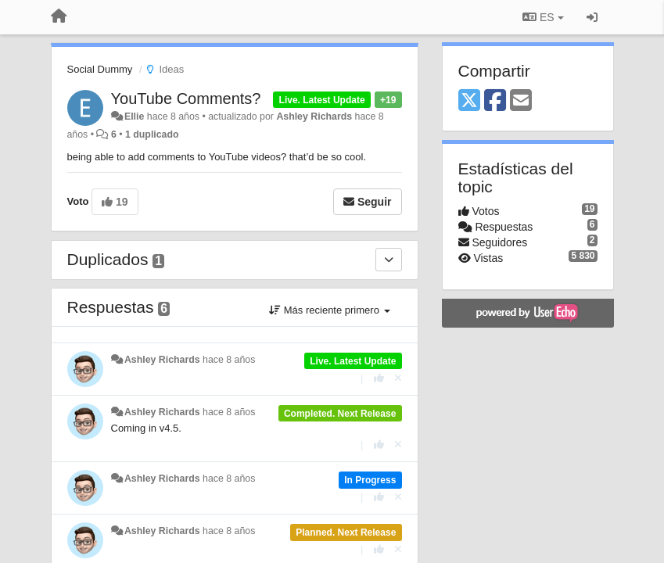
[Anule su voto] (398, 378)
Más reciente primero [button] (329, 310)
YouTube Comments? (186, 98)
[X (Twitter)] (469, 101)
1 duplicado (152, 134)
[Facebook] (495, 101)
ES (542, 17)
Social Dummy (100, 69)
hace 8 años (229, 359)
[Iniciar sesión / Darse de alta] (592, 17)
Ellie (134, 116)
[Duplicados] (388, 259)
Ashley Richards (314, 116)
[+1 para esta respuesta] (379, 378)
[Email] (521, 101)
